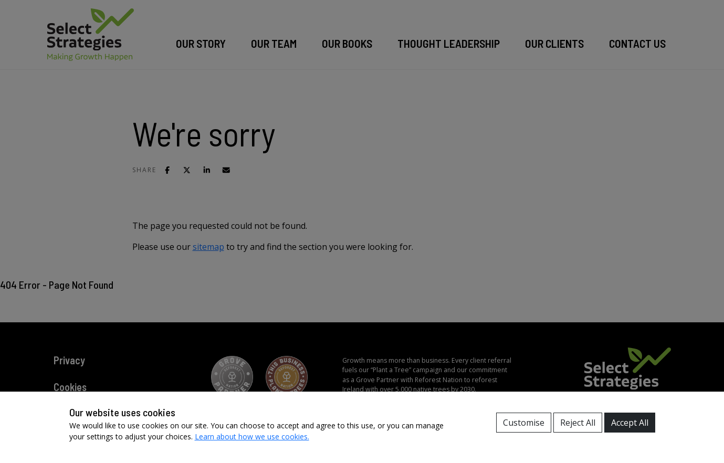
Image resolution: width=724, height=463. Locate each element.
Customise (523, 422)
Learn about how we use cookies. (252, 436)
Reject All (577, 422)
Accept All (629, 422)
